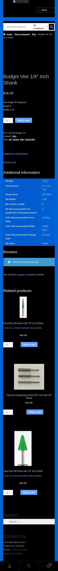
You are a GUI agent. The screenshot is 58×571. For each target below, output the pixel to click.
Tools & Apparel (22, 34)
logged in (22, 274)
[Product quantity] (8, 120)
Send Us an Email (13, 553)
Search (29, 566)
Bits (34, 34)
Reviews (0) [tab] (9, 162)
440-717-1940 (20, 549)
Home (9, 34)
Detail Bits (30, 139)
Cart (45, 564)
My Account (9, 566)
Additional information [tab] (15, 153)
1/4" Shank (14, 139)
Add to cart (23, 120)
